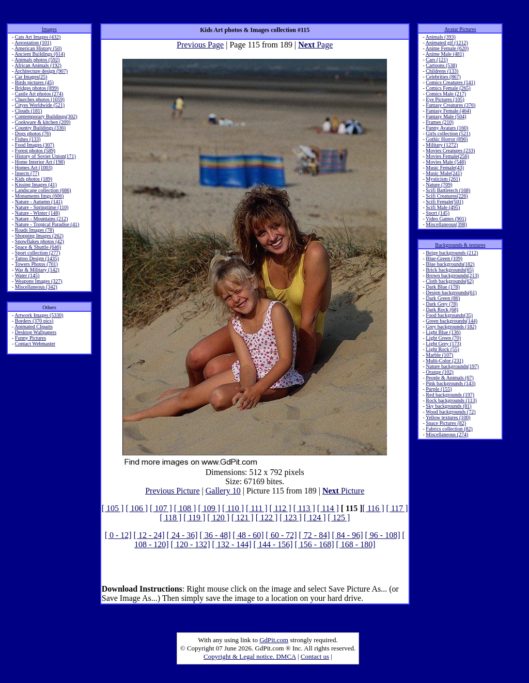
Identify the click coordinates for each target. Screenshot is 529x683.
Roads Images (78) (34, 230)
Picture (343, 490)
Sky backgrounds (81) (448, 406)
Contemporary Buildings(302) (46, 116)
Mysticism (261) (443, 179)
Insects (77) (27, 173)
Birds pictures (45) (34, 82)
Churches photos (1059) (40, 99)
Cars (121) (437, 59)
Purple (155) (439, 389)
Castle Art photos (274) (39, 94)
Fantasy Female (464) (448, 111)
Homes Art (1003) (34, 167)
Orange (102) (440, 372)
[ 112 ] (280, 508)
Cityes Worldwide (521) (40, 105)
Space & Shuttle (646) (38, 247)
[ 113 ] (304, 508)
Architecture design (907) (41, 71)
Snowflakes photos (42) (39, 241)
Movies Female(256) (447, 156)
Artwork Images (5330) (38, 315)
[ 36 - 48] (215, 535)
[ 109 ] (209, 508)
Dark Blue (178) (443, 287)
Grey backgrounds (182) (451, 326)
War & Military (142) (37, 270)
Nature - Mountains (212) (41, 218)
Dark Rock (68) (442, 309)
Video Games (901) (446, 218)
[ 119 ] (194, 517)
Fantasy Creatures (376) (450, 105)
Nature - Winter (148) (37, 213)
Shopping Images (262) (39, 236)
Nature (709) (439, 184)
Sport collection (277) (37, 253)
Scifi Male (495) (443, 207)
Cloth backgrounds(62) (450, 281)
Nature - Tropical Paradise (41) (47, 224)
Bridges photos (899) (36, 88)
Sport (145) (437, 213)
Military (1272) (442, 145)
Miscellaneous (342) (36, 287)
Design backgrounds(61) (451, 292)
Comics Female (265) (448, 88)
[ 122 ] (267, 517)
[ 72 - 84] (314, 535)
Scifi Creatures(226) (447, 196)
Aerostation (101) (32, 42)
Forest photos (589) (35, 150)
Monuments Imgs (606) (39, 196)
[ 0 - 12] (118, 535)
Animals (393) (441, 37)
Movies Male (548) (445, 162)
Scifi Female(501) (444, 201)
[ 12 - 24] (149, 535)
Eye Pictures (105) (445, 99)
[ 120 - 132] (190, 544)
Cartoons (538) (441, 65)
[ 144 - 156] (273, 544)
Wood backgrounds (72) (450, 412)
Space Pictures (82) (446, 423)
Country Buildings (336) (40, 128)
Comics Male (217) (446, 94)
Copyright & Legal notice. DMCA (250, 656)
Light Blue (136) (443, 332)
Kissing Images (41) (36, 184)
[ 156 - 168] (314, 544)
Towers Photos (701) (36, 264)
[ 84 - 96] (347, 535)
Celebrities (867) (443, 77)
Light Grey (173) (443, 343)
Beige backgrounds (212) (452, 253)
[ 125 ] (339, 517)
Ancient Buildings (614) (39, 54)
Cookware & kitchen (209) (42, 122)
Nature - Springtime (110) (42, 207)
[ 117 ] (397, 508)
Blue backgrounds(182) (450, 264)
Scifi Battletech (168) (448, 190)
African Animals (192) (37, 65)
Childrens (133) (442, 71)
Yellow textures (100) (448, 417)
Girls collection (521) (448, 133)
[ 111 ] (256, 508)
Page (315, 44)
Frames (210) (440, 122)
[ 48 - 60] (248, 535)
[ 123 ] (290, 517)
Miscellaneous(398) (446, 224)
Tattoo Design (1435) (37, 258)
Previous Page (200, 44)
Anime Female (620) (447, 48)
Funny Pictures (30, 338)
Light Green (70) (443, 338)
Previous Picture (172, 490)
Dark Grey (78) (442, 304)
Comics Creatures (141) (450, 82)
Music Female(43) (445, 167)
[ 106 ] (137, 508)
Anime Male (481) (445, 54)
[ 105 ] (113, 508)
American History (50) (37, 48)
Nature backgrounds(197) (452, 366)
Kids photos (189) (33, 179)
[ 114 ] (328, 508)
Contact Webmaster (35, 343)
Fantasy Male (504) (446, 116)
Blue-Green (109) (444, 258)
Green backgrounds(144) (451, 321)
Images (49, 29)
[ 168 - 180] (356, 544)
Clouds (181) (28, 111)
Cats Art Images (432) (38, 37)
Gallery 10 (223, 490)
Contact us (315, 656)
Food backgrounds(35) (449, 315)
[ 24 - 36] (182, 535)
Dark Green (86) (443, 298)
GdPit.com (273, 640)
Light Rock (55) (442, 349)
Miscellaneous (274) (447, 434)
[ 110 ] (233, 508)
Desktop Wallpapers (35, 332)
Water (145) (27, 275)
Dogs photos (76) (33, 133)
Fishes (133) (28, 139)
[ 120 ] (218, 517)
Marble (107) (439, 355)
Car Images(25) (31, 77)
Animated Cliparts (33, 326)
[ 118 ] (170, 517)
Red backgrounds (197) (450, 395)
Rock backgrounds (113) (451, 400)
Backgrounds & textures (460, 245)
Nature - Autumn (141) (39, 201)
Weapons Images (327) (39, 281)
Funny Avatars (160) (447, 128)
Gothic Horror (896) (447, 139)
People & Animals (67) (450, 377)
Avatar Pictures (460, 29)
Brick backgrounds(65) (449, 270)
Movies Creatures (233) (450, 150)
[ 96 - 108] (382, 535)
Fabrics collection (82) (449, 429)
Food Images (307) (34, 145)
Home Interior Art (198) (40, 162)
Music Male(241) (444, 173)
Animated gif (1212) (447, 42)
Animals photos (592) (36, 59)
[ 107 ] (161, 508)
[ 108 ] (185, 508)
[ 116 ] (373, 508)
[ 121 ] (242, 517)
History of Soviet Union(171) (45, 156)
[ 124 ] (315, 517)
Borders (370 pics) (34, 321)
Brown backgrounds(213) (452, 275)
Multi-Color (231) (444, 360)
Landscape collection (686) (43, 190)
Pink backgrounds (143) (450, 383)
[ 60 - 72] (281, 535)
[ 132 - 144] (232, 544)
